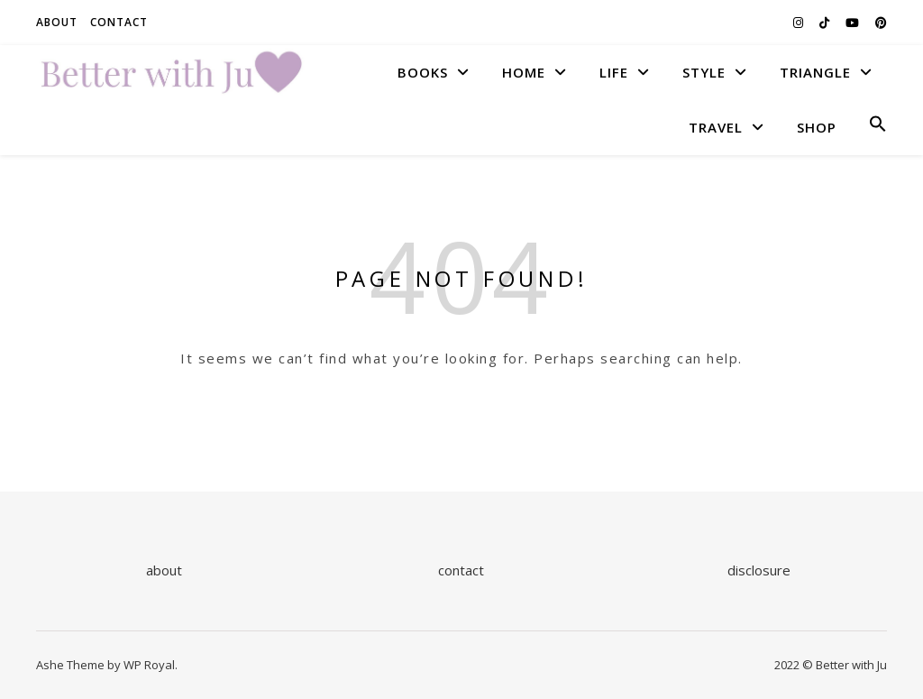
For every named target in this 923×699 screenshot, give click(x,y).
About (57, 22)
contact (461, 570)
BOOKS (423, 72)
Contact (119, 22)
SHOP (816, 127)
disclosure (758, 570)
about (164, 570)
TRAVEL (716, 127)
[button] (870, 127)
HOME (523, 72)
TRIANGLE (815, 72)
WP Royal (149, 665)
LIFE (613, 72)
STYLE (704, 72)
